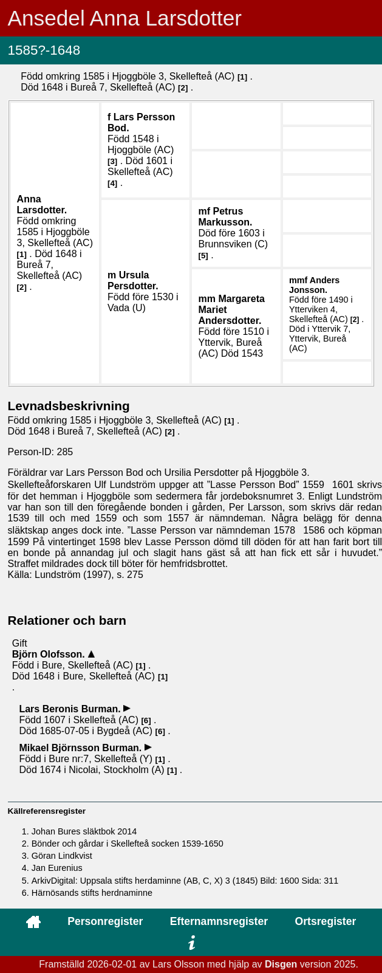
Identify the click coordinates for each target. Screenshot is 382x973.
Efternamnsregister (219, 921)
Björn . (49, 654)
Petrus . (225, 216)
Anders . (314, 285)
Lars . (71, 709)
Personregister (105, 921)
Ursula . (133, 280)
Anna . (42, 204)
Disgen (281, 964)
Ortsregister (325, 921)
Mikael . (81, 748)
